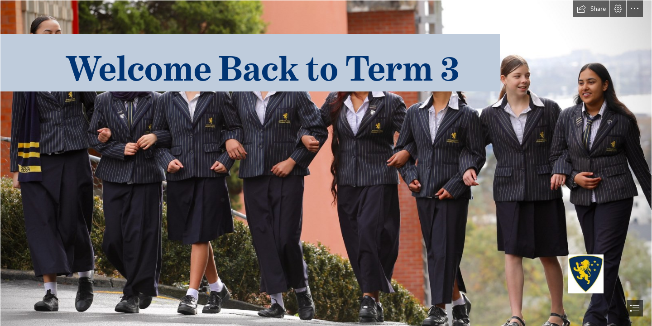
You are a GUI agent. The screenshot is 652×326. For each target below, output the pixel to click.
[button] (591, 8)
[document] (326, 163)
